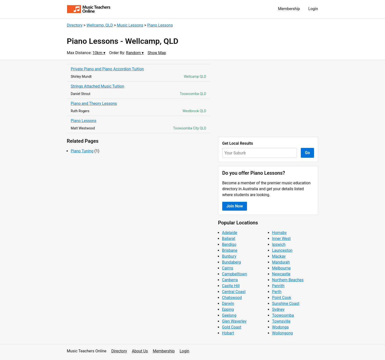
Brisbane (229, 250)
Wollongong (282, 333)
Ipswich (279, 244)
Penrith (278, 285)
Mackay (279, 256)
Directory (74, 25)
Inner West (281, 238)
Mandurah (281, 262)
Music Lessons (130, 25)
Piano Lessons (160, 25)
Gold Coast (231, 327)
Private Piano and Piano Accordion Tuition (107, 69)
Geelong (229, 315)
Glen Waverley (234, 321)
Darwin (228, 303)
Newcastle (281, 274)
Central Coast (234, 291)
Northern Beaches (287, 280)
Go (307, 152)
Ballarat (228, 238)
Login (313, 8)
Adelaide (229, 232)
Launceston (282, 250)
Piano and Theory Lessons (94, 103)
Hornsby (279, 232)
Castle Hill (231, 285)
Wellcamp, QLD (99, 25)
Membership (289, 8)
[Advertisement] (268, 98)
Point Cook (281, 297)
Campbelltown (234, 274)
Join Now (234, 206)
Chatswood (232, 297)
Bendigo (229, 244)
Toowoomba (283, 315)
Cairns (227, 268)
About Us (140, 351)
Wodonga (280, 327)
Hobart (228, 333)
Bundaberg (231, 262)
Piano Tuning (82, 151)
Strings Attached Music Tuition (97, 86)
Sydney (278, 309)
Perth (276, 291)
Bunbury (229, 256)
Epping (228, 309)
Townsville (281, 321)
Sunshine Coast (285, 303)
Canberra (230, 280)
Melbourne (281, 268)
